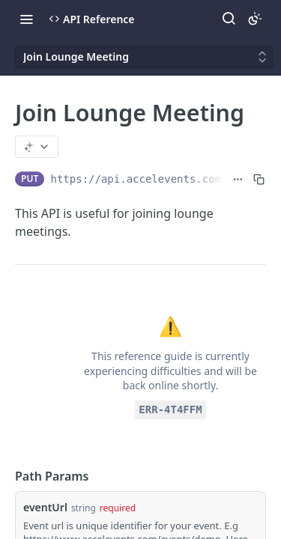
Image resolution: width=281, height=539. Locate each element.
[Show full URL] (238, 178)
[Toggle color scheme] (255, 18)
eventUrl (45, 507)
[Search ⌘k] (228, 18)
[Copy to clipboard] (259, 178)
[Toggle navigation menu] (26, 18)
